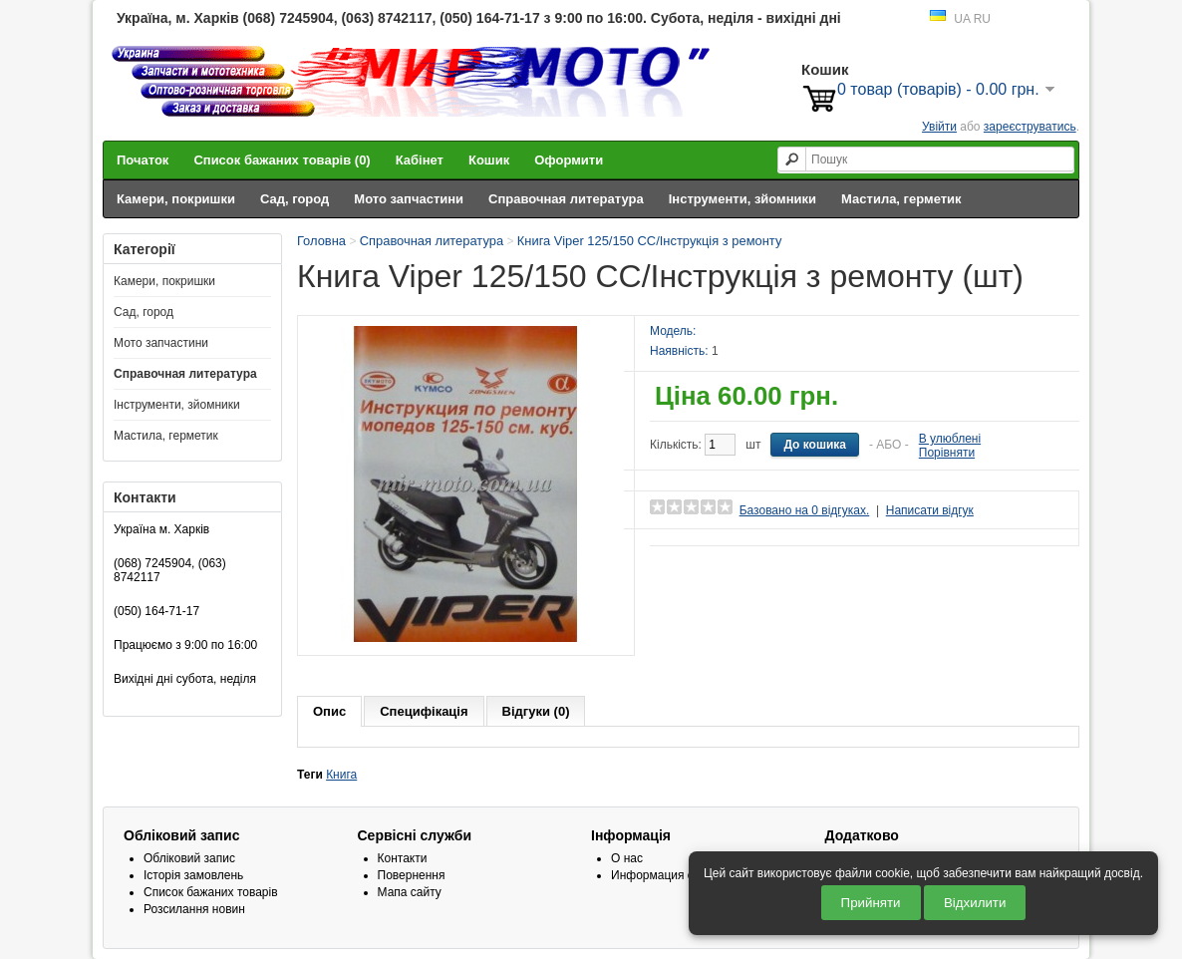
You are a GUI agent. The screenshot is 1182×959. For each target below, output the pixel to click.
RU (982, 19)
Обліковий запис (189, 858)
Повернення (411, 875)
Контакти (403, 858)
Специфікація (423, 711)
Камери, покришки (176, 198)
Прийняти (871, 902)
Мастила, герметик (901, 198)
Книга (341, 775)
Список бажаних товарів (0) (281, 160)
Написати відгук (930, 510)
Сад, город (294, 198)
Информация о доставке (679, 875)
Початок (142, 160)
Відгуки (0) (536, 711)
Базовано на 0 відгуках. (804, 510)
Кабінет (419, 160)
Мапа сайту (410, 892)
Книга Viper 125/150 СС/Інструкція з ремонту (649, 240)
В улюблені (950, 439)
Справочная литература (566, 198)
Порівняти (947, 453)
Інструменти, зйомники (742, 198)
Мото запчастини (408, 198)
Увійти (939, 127)
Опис (329, 711)
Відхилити (975, 902)
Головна (321, 240)
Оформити (568, 160)
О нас (627, 858)
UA (962, 19)
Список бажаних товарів (211, 892)
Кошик (488, 160)
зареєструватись (1030, 127)
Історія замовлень (193, 875)
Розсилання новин (194, 909)
